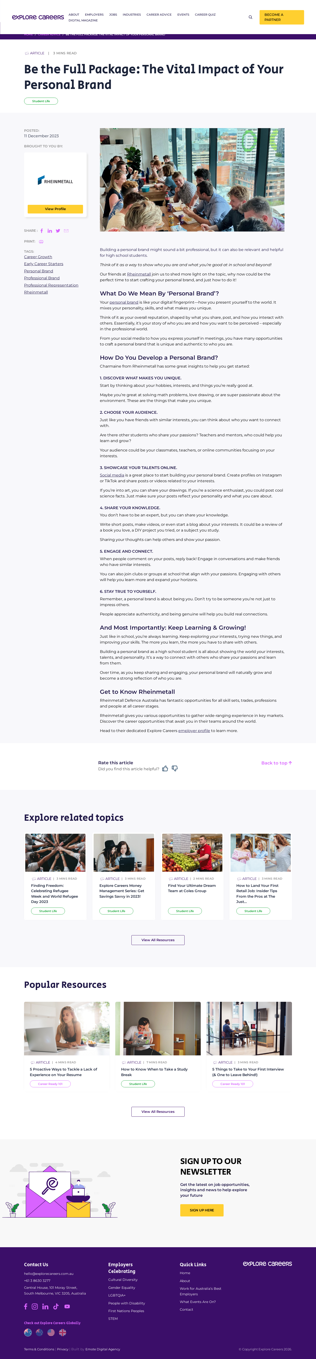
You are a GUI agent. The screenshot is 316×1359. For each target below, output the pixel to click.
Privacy (62, 1349)
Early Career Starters (43, 264)
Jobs (113, 14)
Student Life (41, 101)
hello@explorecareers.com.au (48, 1273)
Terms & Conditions (39, 1349)
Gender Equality (121, 1287)
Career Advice (159, 14)
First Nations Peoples (126, 1311)
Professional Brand (42, 278)
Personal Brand (38, 271)
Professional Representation (51, 285)
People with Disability (126, 1303)
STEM (113, 1318)
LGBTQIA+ (117, 1295)
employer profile (194, 730)
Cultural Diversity (123, 1280)
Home (185, 1273)
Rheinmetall (36, 292)
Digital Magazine (83, 20)
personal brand (124, 302)
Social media (112, 475)
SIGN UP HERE (202, 1210)
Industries (132, 14)
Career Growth (38, 257)
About (74, 14)
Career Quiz (205, 14)
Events (183, 14)
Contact (186, 1309)
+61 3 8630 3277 (37, 1280)
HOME (28, 34)
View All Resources (158, 940)
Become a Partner (273, 17)
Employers (94, 14)
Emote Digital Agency (102, 1349)
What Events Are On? (198, 1302)
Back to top (276, 763)
